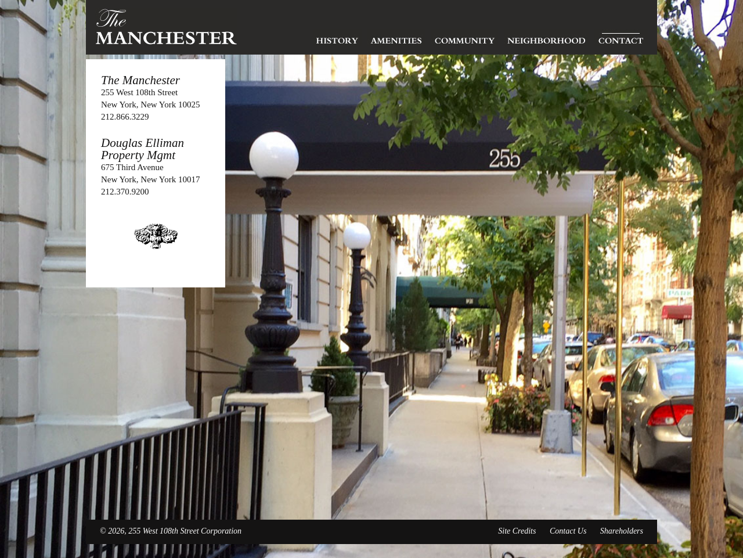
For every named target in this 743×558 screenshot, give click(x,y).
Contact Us (568, 531)
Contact (621, 37)
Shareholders (621, 531)
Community (464, 37)
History (337, 37)
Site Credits (517, 531)
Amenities (396, 37)
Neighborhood (546, 37)
